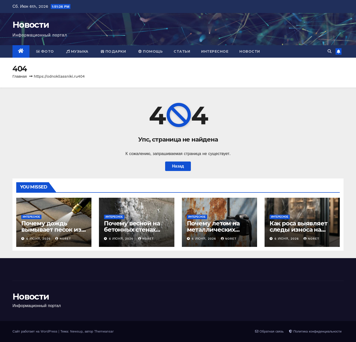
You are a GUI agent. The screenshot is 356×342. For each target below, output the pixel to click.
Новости (30, 24)
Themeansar (104, 331)
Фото (45, 51)
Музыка (77, 51)
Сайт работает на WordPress (35, 331)
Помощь (150, 51)
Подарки (113, 51)
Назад (178, 166)
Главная (19, 76)
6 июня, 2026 (39, 238)
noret (63, 238)
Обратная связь (269, 331)
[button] (330, 51)
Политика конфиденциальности (315, 331)
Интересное (214, 51)
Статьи (182, 51)
